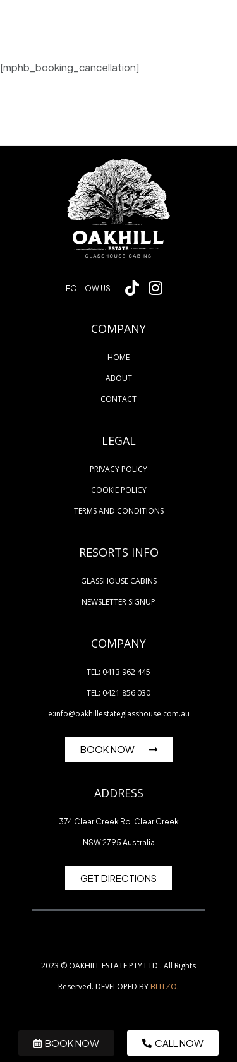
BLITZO (163, 986)
